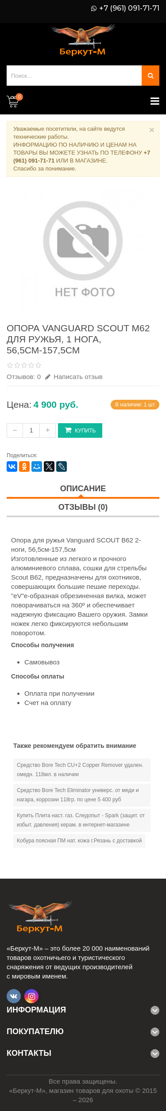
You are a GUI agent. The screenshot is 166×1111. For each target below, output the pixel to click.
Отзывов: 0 (24, 376)
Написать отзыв (74, 376)
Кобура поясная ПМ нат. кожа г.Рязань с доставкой (79, 841)
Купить (80, 430)
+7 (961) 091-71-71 (129, 8)
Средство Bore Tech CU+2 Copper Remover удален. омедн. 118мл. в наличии (80, 769)
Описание (83, 488)
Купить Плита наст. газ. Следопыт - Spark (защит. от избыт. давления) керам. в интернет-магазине (81, 820)
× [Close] (151, 129)
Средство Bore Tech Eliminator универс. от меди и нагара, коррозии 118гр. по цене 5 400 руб (78, 795)
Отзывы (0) (83, 507)
